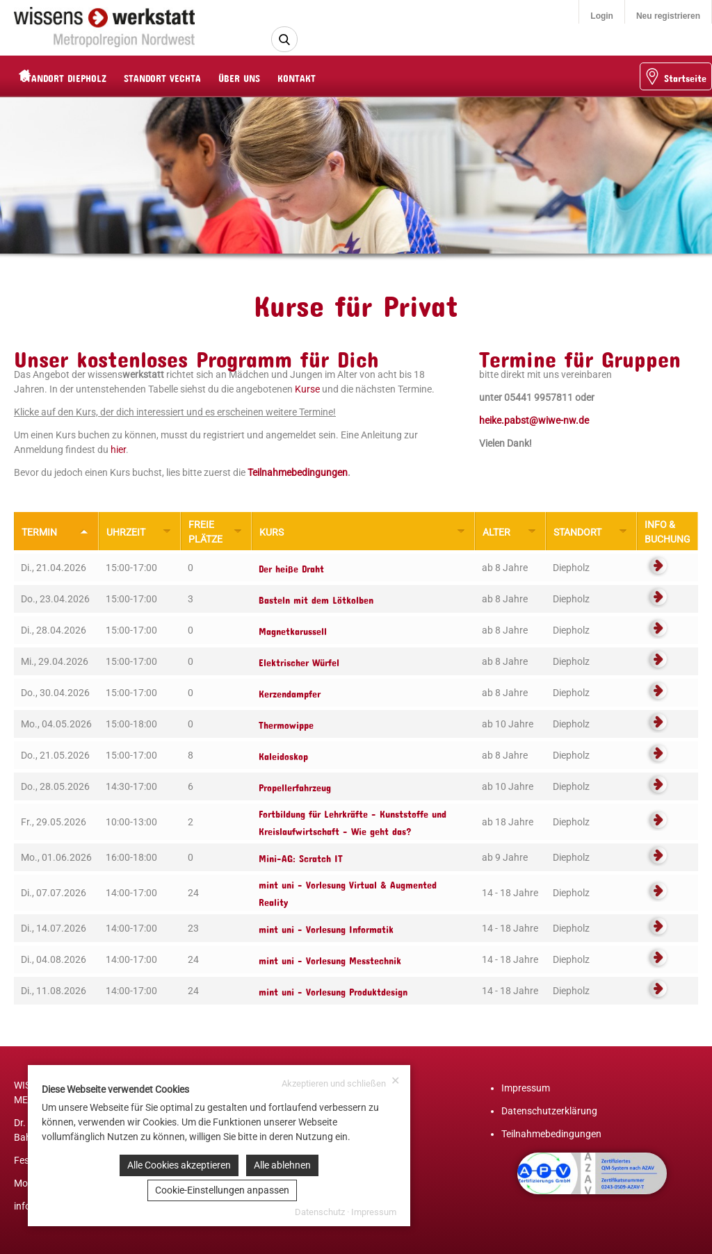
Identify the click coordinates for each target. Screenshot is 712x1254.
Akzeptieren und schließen (341, 1082)
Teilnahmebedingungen (298, 472)
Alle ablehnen (282, 1165)
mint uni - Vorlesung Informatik (326, 927)
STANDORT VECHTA (189, 76)
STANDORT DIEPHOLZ (91, 76)
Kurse (307, 389)
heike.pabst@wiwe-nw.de (534, 420)
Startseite (675, 76)
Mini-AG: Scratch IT (301, 856)
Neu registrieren (668, 16)
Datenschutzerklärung (549, 1110)
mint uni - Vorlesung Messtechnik (330, 958)
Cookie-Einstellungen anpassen (222, 1190)
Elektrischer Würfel (299, 660)
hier (118, 449)
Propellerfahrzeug (295, 785)
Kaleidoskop (283, 754)
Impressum (525, 1088)
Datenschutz (320, 1212)
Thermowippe (286, 723)
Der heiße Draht (291, 566)
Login (601, 16)
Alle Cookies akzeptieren (179, 1165)
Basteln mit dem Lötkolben (316, 598)
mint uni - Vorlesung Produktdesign (333, 989)
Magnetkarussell (293, 629)
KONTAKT (324, 76)
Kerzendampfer (290, 691)
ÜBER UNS (266, 76)
